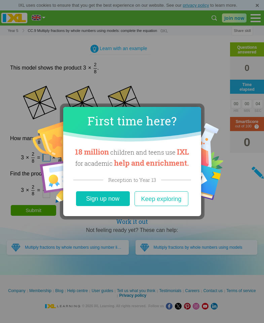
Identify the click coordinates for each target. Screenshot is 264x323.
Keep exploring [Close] (161, 199)
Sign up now (102, 198)
